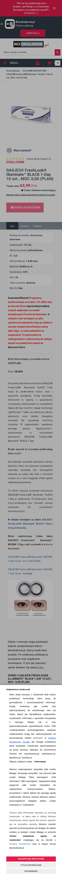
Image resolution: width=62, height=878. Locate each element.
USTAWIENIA (31, 871)
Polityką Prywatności (20, 844)
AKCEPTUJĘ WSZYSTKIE (31, 859)
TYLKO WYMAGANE (31, 865)
